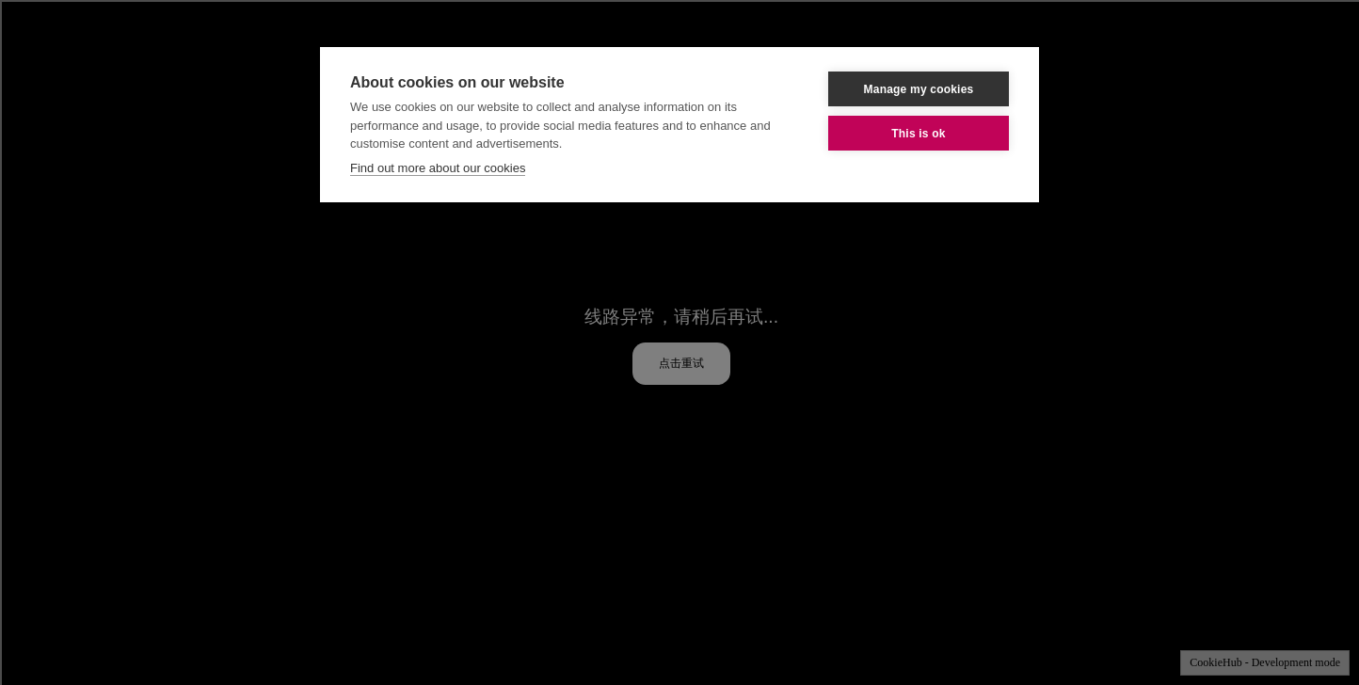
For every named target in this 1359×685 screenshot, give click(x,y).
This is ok (918, 133)
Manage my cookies (919, 89)
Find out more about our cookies (437, 168)
